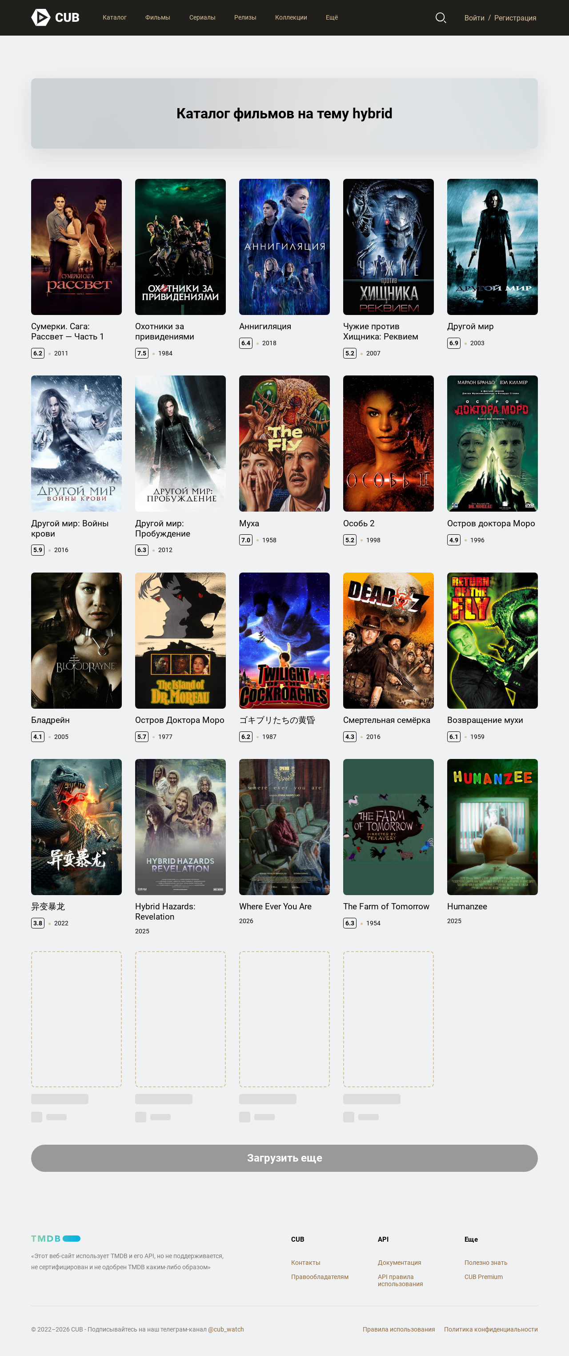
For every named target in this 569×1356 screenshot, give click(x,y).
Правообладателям (320, 1276)
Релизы (245, 17)
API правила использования (400, 1280)
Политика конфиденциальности (491, 1329)
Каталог (115, 17)
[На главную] (55, 17)
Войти (475, 17)
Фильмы (157, 17)
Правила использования (399, 1329)
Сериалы (202, 17)
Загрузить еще (284, 1158)
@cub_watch (226, 1329)
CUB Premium (484, 1276)
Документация (399, 1262)
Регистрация (515, 17)
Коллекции (291, 17)
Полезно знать (486, 1262)
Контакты (306, 1262)
